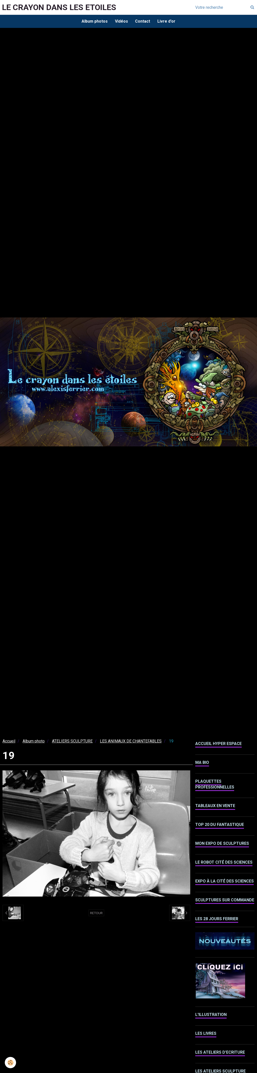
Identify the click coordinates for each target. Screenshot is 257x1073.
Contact (142, 21)
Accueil (9, 741)
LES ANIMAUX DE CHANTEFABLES (131, 741)
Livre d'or (167, 21)
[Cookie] (10, 1062)
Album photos (94, 21)
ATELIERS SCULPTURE (72, 741)
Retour (96, 913)
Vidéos (121, 21)
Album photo (34, 741)
